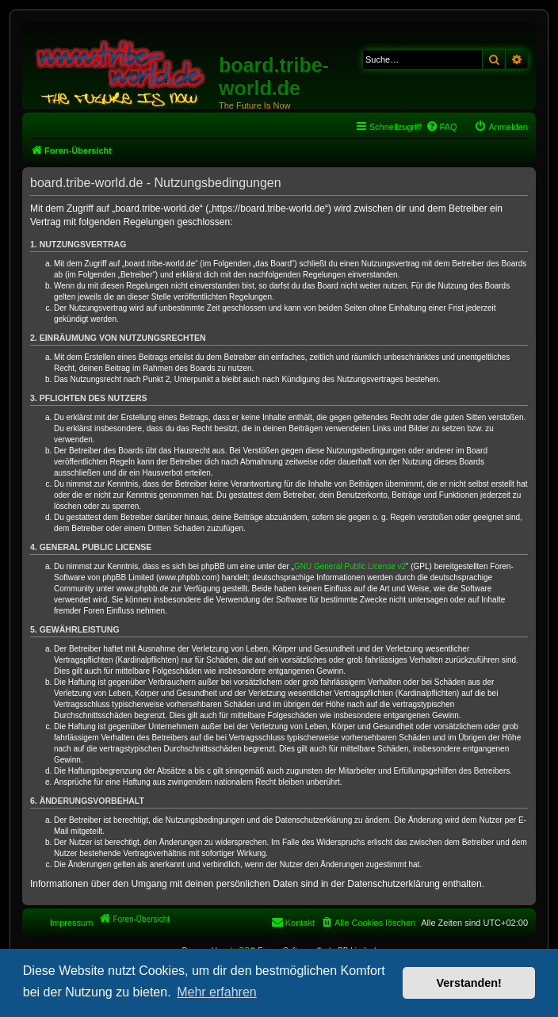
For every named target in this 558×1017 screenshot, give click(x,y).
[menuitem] (441, 126)
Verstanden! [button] (469, 983)
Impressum (71, 922)
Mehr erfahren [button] (217, 992)
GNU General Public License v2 (350, 566)
